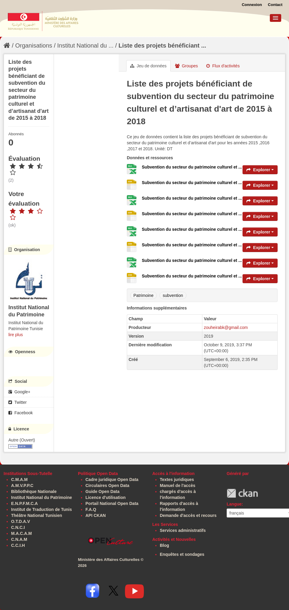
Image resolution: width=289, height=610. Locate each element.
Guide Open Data (102, 491)
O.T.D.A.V (20, 521)
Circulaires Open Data (107, 485)
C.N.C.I (18, 527)
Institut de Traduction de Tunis (41, 509)
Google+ (19, 391)
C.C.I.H (18, 545)
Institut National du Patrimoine (41, 497)
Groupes (186, 65)
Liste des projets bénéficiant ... (162, 45)
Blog (164, 545)
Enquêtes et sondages (182, 554)
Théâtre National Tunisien (36, 515)
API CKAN (95, 515)
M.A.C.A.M (21, 533)
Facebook (20, 412)
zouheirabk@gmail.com (226, 327)
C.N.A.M (19, 539)
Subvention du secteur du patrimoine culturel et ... (192, 167)
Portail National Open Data (112, 503)
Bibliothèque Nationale (34, 491)
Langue (234, 504)
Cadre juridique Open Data (112, 479)
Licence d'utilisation (105, 497)
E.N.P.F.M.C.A (24, 503)
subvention (173, 295)
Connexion (252, 4)
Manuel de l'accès (177, 485)
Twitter (17, 402)
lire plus (15, 334)
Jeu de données (148, 65)
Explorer (260, 169)
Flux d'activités (223, 65)
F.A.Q (90, 509)
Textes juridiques (177, 479)
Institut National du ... (85, 45)
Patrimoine (143, 295)
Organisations (33, 45)
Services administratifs (183, 530)
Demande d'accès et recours (188, 515)
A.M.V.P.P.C (22, 485)
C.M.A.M (19, 479)
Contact (275, 4)
